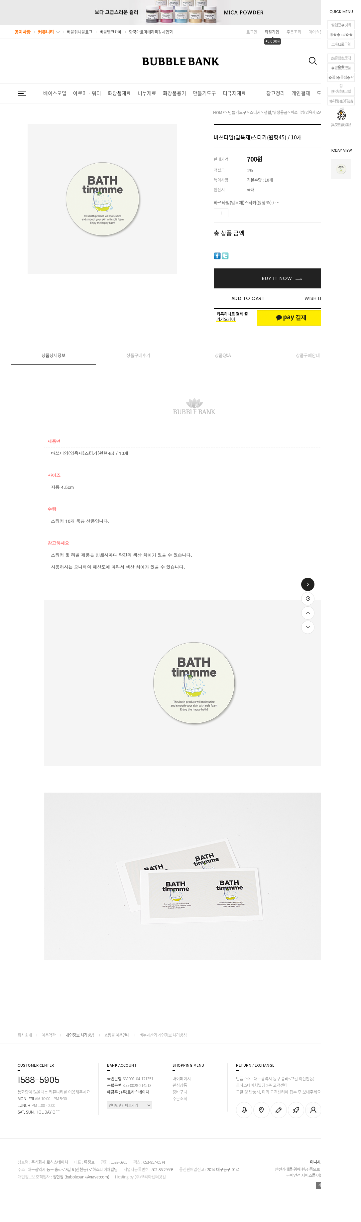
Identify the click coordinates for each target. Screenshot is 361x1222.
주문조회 (294, 32)
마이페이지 (182, 1079)
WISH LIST (315, 298)
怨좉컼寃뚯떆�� (341, 59)
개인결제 (301, 93)
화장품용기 (174, 93)
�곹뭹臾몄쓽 (341, 68)
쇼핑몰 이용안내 (117, 1035)
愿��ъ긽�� (341, 34)
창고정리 (275, 93)
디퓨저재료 (234, 93)
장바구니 (180, 1092)
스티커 (255, 112)
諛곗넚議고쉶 (341, 91)
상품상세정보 (53, 355)
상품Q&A (223, 355)
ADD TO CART (248, 298)
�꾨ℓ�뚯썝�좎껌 (341, 78)
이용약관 (49, 1035)
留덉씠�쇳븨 (341, 25)
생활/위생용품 (276, 112)
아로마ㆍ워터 (87, 93)
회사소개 (25, 1035)
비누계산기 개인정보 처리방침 (163, 1035)
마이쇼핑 (315, 32)
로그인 (251, 32)
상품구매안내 (308, 355)
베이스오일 (54, 93)
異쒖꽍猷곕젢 (341, 118)
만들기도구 (204, 93)
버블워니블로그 (79, 32)
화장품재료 (119, 93)
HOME (219, 112)
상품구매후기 (138, 355)
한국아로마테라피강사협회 (151, 32)
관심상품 (180, 1085)
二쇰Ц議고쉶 (341, 44)
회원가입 (272, 32)
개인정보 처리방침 (79, 1035)
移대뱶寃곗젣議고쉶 (341, 101)
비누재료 (147, 93)
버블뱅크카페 (111, 32)
